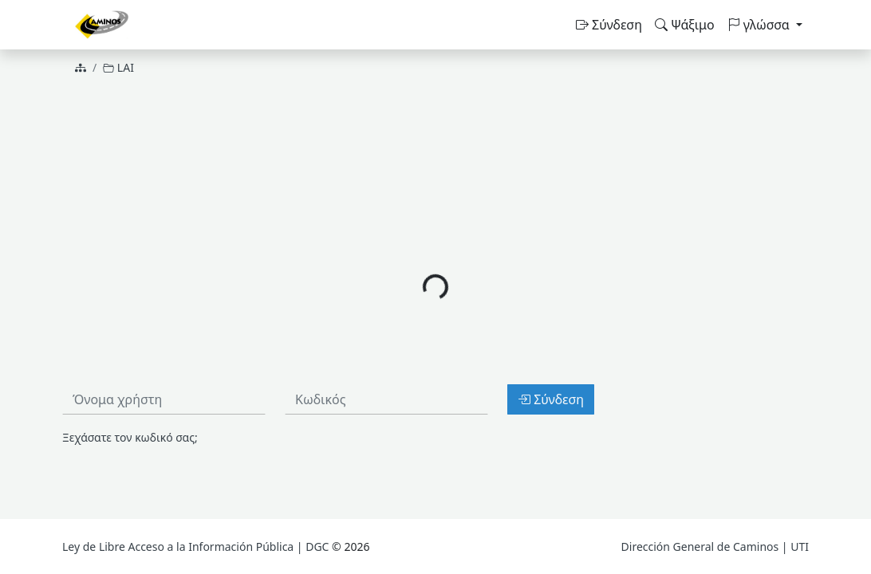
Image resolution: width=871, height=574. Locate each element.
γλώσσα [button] (760, 24)
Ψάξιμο (685, 24)
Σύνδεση (609, 24)
